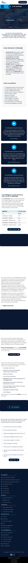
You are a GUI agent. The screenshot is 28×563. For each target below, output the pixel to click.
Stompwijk (5, 368)
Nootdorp (10, 374)
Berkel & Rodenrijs (12, 378)
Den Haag (5, 386)
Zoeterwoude (13, 371)
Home (10, 27)
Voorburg (22, 386)
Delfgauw (8, 392)
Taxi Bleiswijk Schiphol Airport (14, 128)
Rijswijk (10, 386)
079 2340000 (17, 6)
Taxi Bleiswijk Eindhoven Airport (14, 175)
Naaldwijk (11, 389)
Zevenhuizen (13, 382)
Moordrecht (20, 382)
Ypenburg (5, 387)
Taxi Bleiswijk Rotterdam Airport (14, 151)
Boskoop (11, 370)
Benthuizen (6, 370)
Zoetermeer (12, 368)
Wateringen (6, 389)
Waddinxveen (6, 382)
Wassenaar (13, 376)
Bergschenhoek (21, 378)
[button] (2, 6)
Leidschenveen (12, 387)
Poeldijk (16, 389)
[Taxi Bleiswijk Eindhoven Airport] (14, 170)
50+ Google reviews (19, 20)
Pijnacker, (5, 374)
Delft (4, 392)
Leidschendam (15, 386)
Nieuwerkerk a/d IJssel (8, 383)
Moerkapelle (17, 370)
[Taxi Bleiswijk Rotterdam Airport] (14, 147)
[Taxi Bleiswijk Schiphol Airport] (14, 123)
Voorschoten (6, 376)
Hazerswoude (6, 371)
